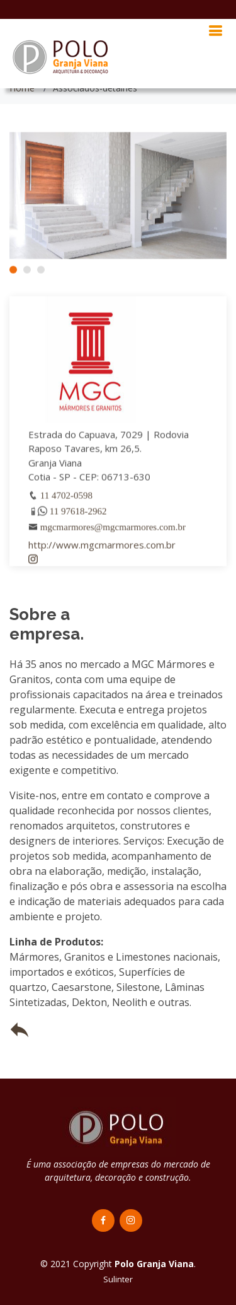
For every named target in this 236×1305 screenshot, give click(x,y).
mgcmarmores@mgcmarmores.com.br (113, 530)
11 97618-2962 (78, 515)
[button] (13, 274)
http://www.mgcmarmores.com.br (102, 548)
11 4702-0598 (66, 499)
